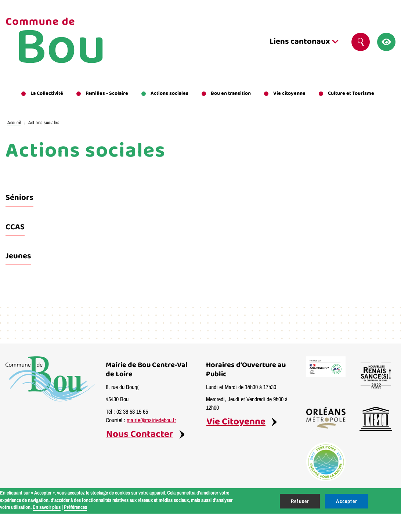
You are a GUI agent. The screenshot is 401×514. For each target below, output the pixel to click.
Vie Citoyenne (235, 422)
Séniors (19, 197)
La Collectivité (46, 93)
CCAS (15, 227)
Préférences (75, 507)
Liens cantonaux (304, 41)
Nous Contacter (139, 434)
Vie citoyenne (289, 93)
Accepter (346, 501)
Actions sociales (169, 93)
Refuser (300, 501)
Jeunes (18, 256)
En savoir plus (47, 507)
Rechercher (364, 41)
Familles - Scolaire (107, 93)
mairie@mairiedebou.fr (151, 420)
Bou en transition (231, 93)
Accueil (14, 122)
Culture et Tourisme (351, 93)
